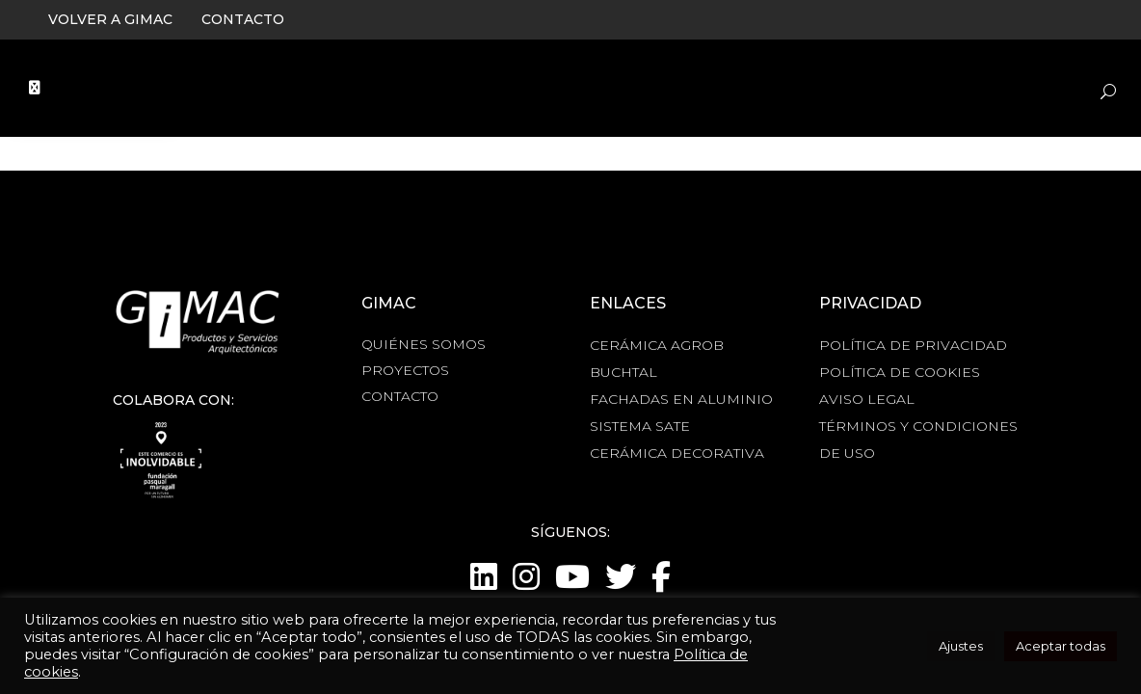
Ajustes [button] (961, 646)
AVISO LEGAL (867, 399)
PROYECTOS (405, 370)
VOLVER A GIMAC (110, 19)
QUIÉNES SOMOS (423, 344)
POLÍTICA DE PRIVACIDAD (913, 345)
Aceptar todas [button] (1060, 646)
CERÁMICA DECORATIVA (677, 453)
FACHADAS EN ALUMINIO (681, 399)
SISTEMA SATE (640, 426)
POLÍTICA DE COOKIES (899, 372)
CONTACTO (242, 19)
